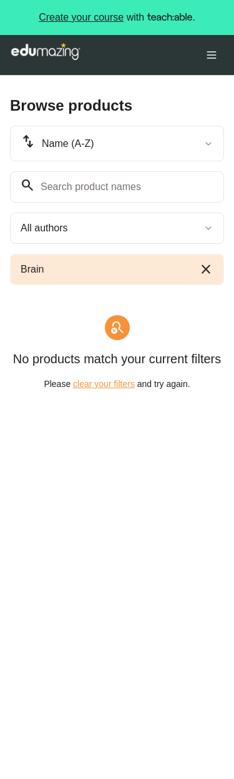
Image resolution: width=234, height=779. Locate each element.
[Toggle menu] (211, 55)
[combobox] (117, 143)
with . (117, 17)
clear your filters (104, 384)
